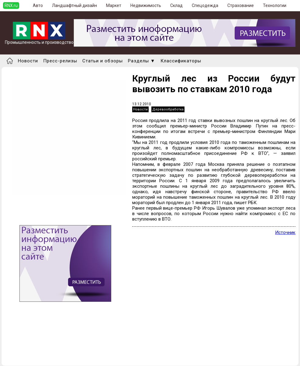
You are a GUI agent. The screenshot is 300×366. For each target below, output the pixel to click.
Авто (38, 5)
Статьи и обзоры (102, 61)
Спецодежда (205, 5)
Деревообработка (168, 109)
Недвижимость (145, 5)
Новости (28, 61)
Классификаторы (180, 61)
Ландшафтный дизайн (74, 5)
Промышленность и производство (39, 40)
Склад (176, 5)
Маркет (113, 5)
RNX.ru (11, 5)
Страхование (240, 5)
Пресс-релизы (60, 61)
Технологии (274, 5)
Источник (285, 232)
